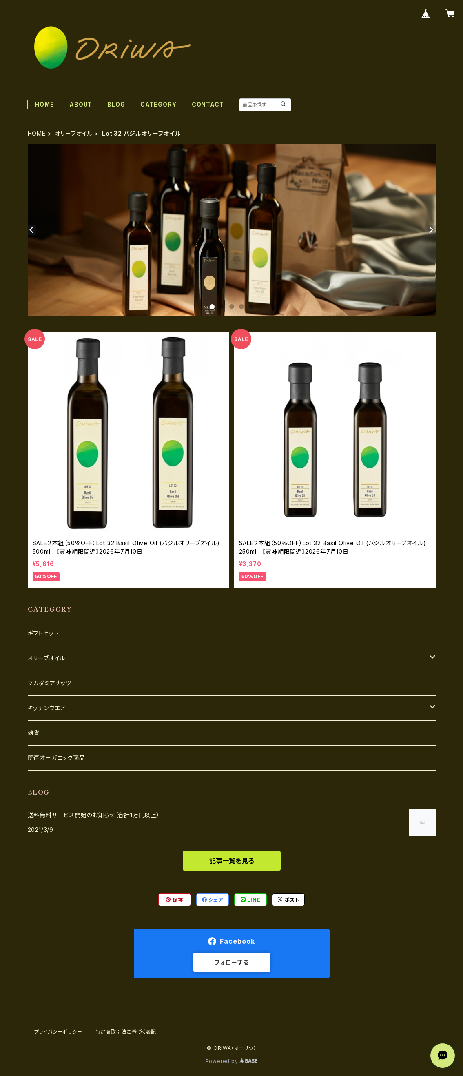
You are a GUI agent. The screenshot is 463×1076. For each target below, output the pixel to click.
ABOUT (80, 104)
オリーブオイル (74, 133)
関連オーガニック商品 (56, 757)
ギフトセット (43, 633)
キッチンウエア (47, 707)
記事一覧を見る (231, 861)
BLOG (116, 104)
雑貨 (34, 732)
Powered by (232, 1061)
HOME (44, 104)
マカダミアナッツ (49, 682)
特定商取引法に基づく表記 (126, 1032)
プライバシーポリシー (58, 1032)
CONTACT (208, 104)
